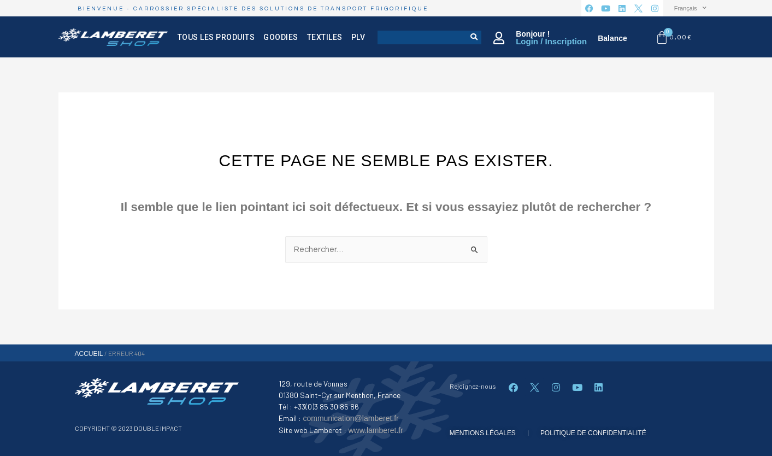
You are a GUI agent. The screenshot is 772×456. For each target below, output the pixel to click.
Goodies (280, 37)
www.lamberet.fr (375, 430)
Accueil (89, 354)
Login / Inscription (551, 41)
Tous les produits (216, 37)
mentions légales (483, 433)
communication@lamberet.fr (350, 418)
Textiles (324, 37)
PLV (358, 37)
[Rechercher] (474, 37)
